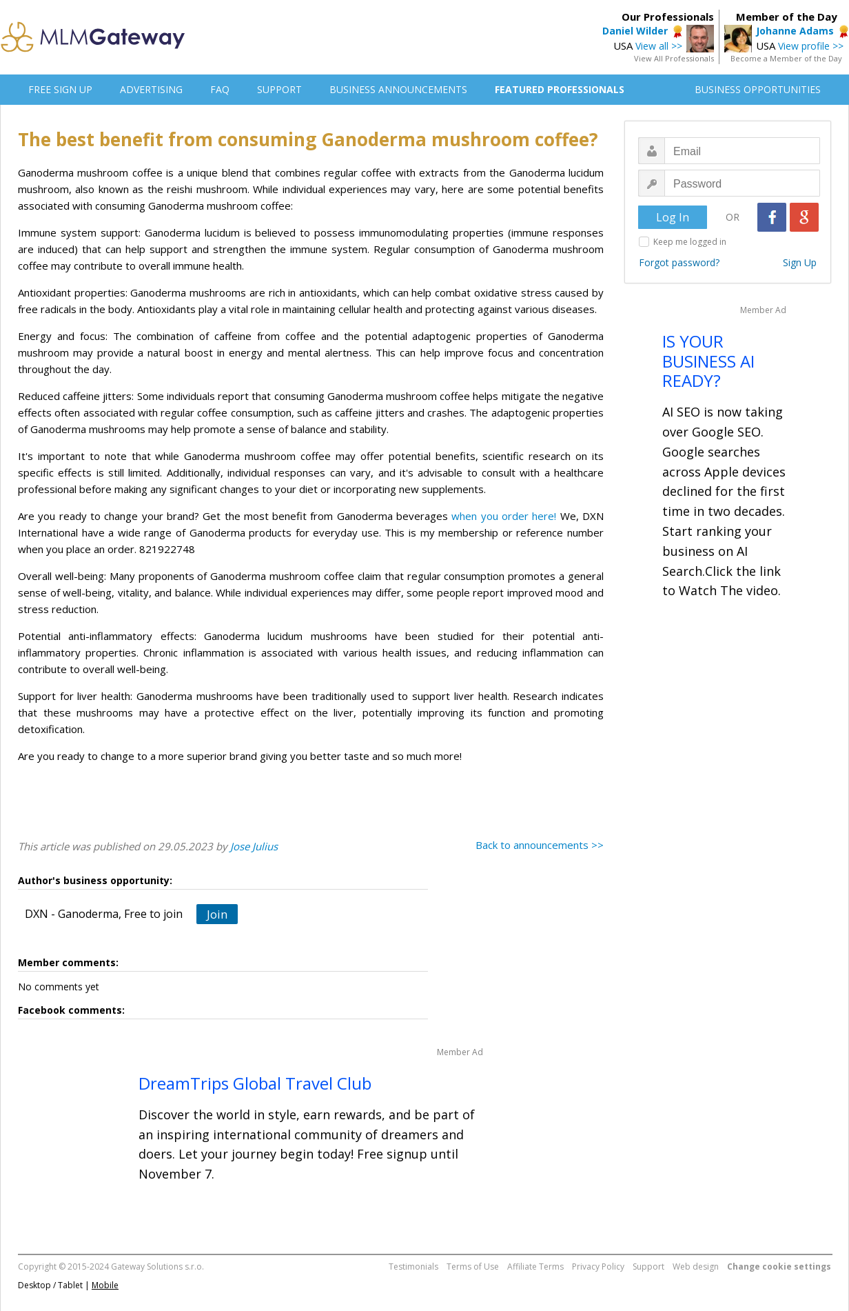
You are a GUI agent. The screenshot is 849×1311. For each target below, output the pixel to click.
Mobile (105, 1285)
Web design (696, 1266)
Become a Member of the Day (786, 58)
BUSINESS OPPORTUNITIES (758, 89)
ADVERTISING (151, 89)
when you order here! (503, 516)
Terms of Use (473, 1266)
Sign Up (800, 262)
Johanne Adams (795, 30)
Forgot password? (679, 262)
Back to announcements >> (539, 845)
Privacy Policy (598, 1266)
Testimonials (413, 1266)
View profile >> (810, 45)
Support (648, 1266)
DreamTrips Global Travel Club (255, 1083)
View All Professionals (674, 58)
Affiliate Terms (535, 1266)
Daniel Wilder (635, 30)
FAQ (219, 89)
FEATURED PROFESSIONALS (559, 89)
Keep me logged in (689, 242)
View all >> (658, 45)
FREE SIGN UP (60, 89)
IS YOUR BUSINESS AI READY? (708, 361)
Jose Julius (254, 846)
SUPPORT (279, 89)
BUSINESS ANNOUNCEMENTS (398, 89)
